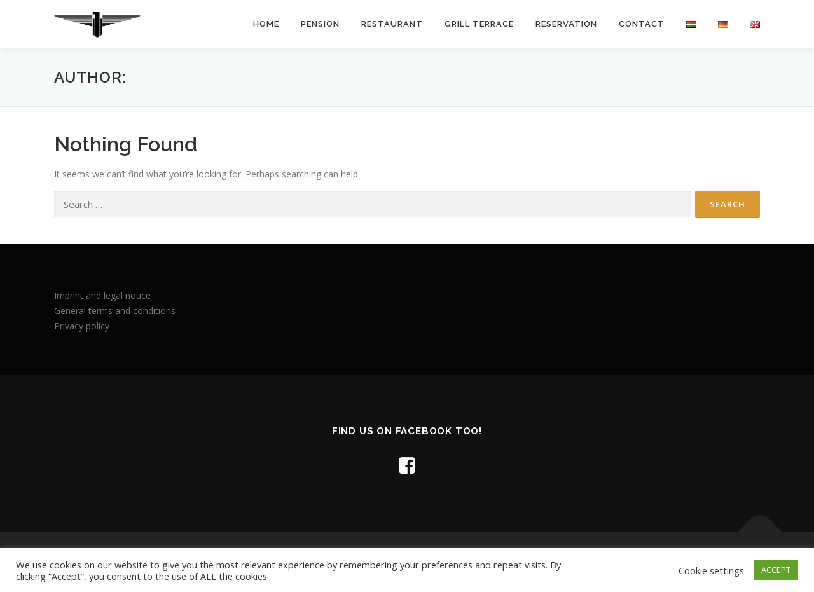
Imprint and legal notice (102, 295)
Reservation (566, 24)
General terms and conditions (115, 311)
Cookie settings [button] (711, 570)
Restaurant (392, 24)
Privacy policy (81, 326)
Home (266, 24)
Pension (320, 24)
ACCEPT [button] (775, 569)
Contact (642, 24)
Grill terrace (479, 24)
